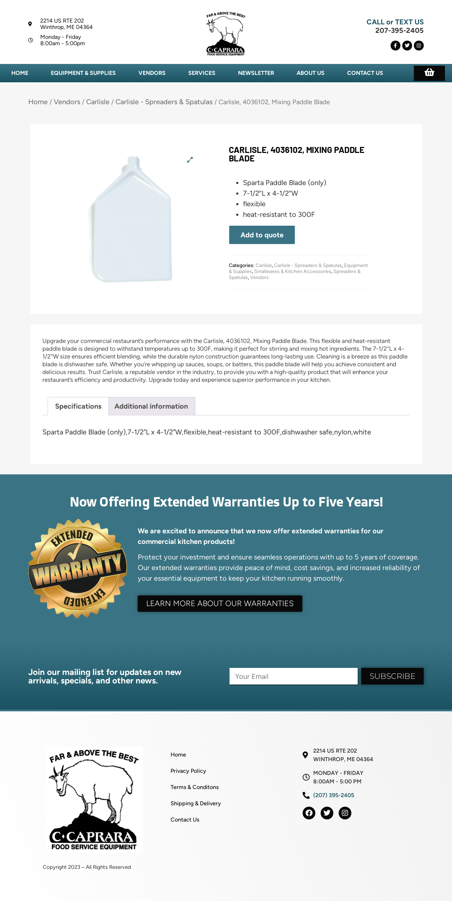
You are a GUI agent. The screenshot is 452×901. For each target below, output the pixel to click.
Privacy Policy (188, 770)
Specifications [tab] (78, 406)
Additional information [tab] (151, 406)
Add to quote (262, 235)
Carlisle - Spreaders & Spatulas (164, 101)
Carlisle (97, 101)
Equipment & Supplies (83, 73)
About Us (311, 73)
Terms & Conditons (195, 787)
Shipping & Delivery (196, 803)
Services (201, 73)
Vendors (152, 73)
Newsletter (256, 73)
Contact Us (365, 73)
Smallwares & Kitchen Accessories (292, 271)
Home (19, 73)
